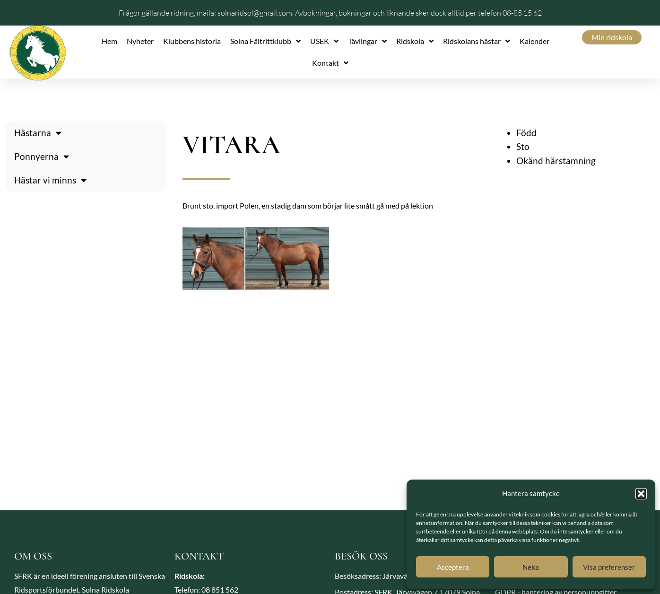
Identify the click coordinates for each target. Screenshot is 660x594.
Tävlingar (367, 41)
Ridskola (415, 41)
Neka (530, 567)
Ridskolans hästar (476, 41)
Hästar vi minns (50, 180)
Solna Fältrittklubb (265, 41)
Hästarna (37, 132)
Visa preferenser (609, 567)
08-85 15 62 (522, 12)
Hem (109, 40)
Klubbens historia (192, 40)
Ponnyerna (41, 156)
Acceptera (453, 567)
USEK (324, 41)
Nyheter (140, 40)
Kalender (534, 40)
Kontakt (330, 62)
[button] (641, 493)
